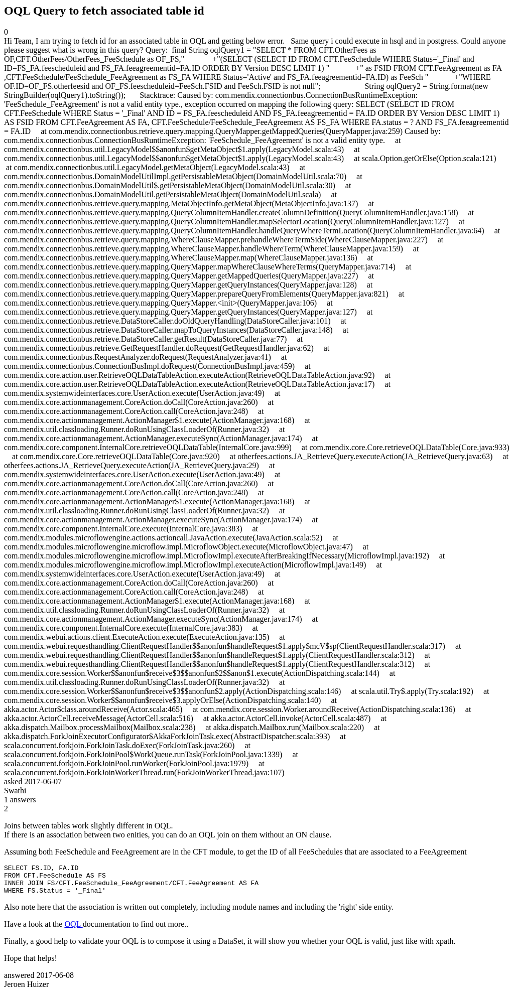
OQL (73, 930)
